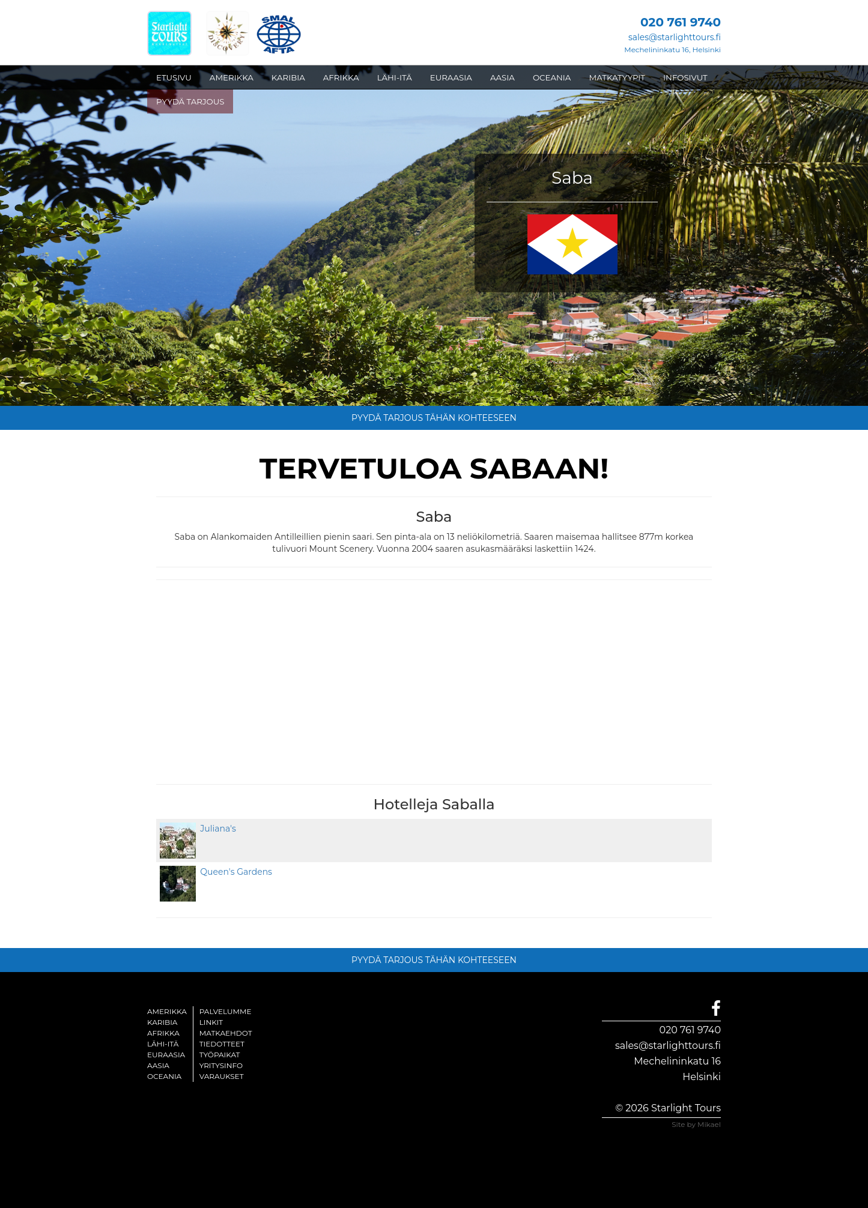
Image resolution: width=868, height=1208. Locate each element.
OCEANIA (552, 77)
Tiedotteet (221, 1043)
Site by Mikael (696, 1124)
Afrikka (163, 1032)
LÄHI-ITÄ (394, 77)
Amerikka (167, 1011)
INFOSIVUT (685, 77)
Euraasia (166, 1054)
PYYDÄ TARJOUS (190, 101)
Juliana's (216, 828)
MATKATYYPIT (617, 77)
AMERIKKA (231, 77)
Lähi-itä (162, 1043)
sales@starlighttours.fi (674, 37)
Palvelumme (225, 1011)
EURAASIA (451, 77)
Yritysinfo (221, 1065)
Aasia (158, 1065)
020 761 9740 (690, 1030)
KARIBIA (288, 77)
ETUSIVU (174, 77)
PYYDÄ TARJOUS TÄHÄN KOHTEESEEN (434, 417)
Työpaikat (219, 1054)
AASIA (502, 77)
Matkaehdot (225, 1032)
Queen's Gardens (234, 871)
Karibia (162, 1022)
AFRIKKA (341, 77)
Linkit (211, 1022)
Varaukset (221, 1076)
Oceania (164, 1076)
